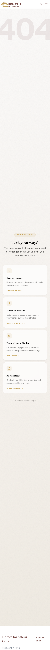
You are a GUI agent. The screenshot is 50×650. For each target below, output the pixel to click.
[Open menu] (46, 4)
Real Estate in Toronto (12, 648)
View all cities (40, 639)
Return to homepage (25, 400)
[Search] (40, 4)
